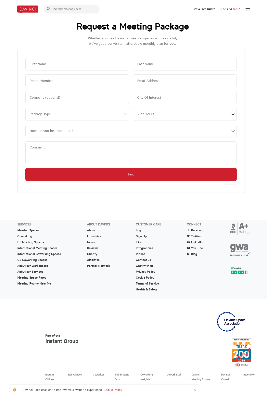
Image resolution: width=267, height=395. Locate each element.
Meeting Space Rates (31, 277)
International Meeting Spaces (37, 248)
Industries (94, 236)
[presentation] (230, 186)
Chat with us (145, 266)
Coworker (98, 374)
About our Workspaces (32, 266)
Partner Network (98, 266)
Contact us (143, 260)
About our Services (30, 272)
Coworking (24, 236)
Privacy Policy (145, 272)
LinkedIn (195, 242)
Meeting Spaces (28, 230)
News (91, 242)
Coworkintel (174, 374)
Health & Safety (147, 289)
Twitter (194, 236)
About (91, 230)
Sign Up (141, 236)
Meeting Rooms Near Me (34, 283)
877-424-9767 (230, 9)
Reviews (92, 248)
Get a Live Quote (204, 9)
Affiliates (93, 260)
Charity (92, 254)
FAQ (139, 242)
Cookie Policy (145, 277)
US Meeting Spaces (30, 242)
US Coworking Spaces (32, 260)
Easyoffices (75, 374)
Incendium (249, 374)
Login (139, 230)
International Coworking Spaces (39, 254)
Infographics (144, 248)
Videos (140, 254)
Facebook (195, 230)
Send (131, 174)
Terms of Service (147, 283)
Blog (192, 254)
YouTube (195, 248)
